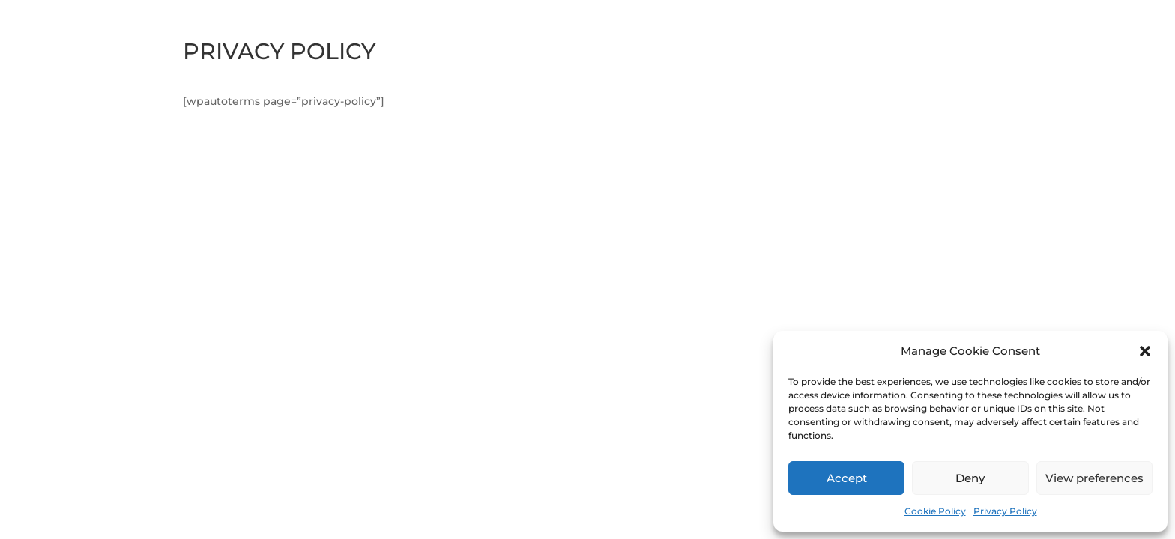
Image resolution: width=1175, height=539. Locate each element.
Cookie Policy (935, 511)
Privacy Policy (1005, 511)
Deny (970, 478)
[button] (1145, 351)
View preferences (1094, 478)
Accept (847, 478)
